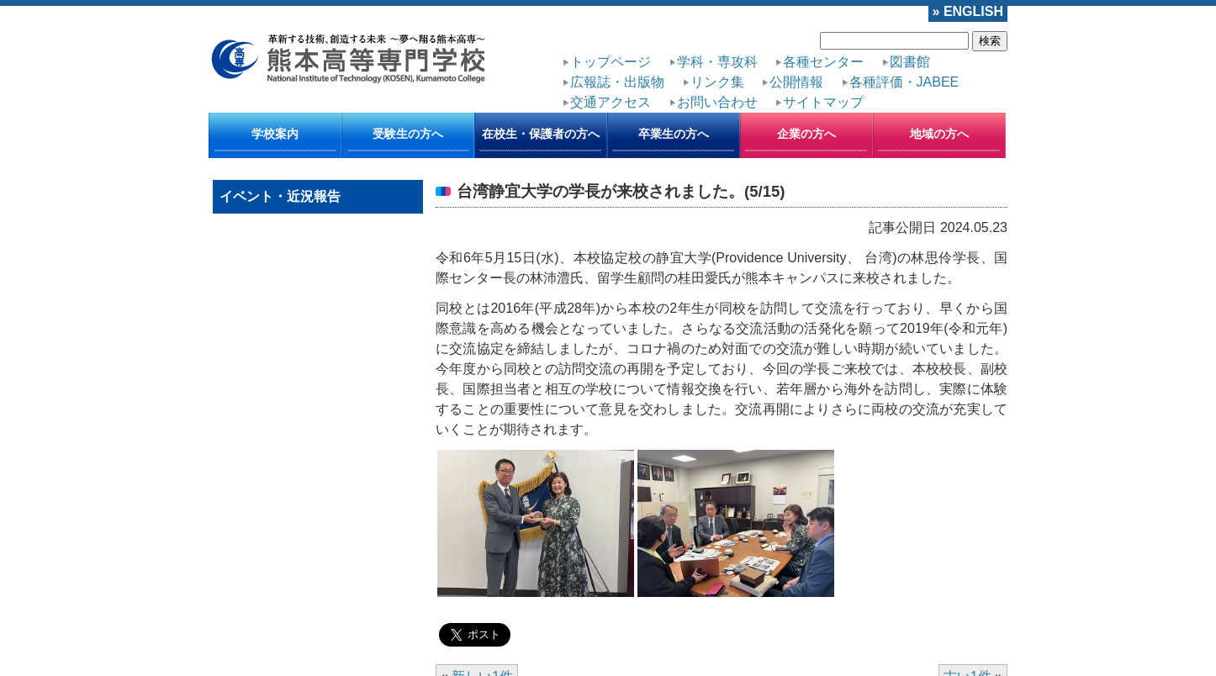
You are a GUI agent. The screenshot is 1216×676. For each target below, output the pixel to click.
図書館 (910, 62)
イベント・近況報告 (280, 196)
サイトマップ (823, 102)
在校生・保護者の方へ (541, 133)
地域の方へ (939, 133)
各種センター (823, 62)
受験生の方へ (408, 133)
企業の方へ (806, 133)
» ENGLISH (968, 11)
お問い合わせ (717, 102)
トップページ (610, 62)
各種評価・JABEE (904, 82)
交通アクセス (610, 102)
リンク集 (717, 82)
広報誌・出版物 (617, 82)
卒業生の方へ (673, 133)
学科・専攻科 (717, 62)
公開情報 (796, 82)
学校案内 (275, 133)
